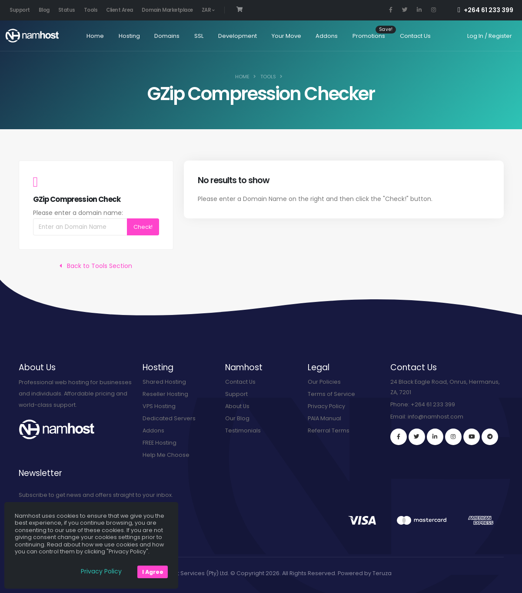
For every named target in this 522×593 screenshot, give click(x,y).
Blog (44, 10)
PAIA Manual (324, 418)
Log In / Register (489, 36)
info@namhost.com (435, 416)
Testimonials (243, 430)
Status (66, 10)
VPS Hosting (159, 406)
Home (90, 36)
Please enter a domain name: (78, 212)
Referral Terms (328, 430)
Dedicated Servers (169, 418)
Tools (91, 10)
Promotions (364, 36)
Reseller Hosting (165, 394)
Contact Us (411, 36)
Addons (322, 36)
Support (20, 10)
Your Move (281, 36)
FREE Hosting (159, 442)
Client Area (119, 10)
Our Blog (237, 418)
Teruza (382, 573)
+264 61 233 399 (485, 10)
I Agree (152, 572)
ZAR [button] (208, 10)
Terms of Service (331, 394)
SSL (194, 36)
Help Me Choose (166, 455)
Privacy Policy (326, 406)
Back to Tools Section (96, 265)
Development (233, 36)
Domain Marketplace (167, 10)
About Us (237, 406)
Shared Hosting (164, 381)
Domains (162, 36)
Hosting (124, 36)
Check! (143, 227)
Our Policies (324, 381)
